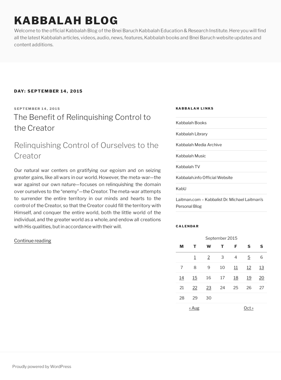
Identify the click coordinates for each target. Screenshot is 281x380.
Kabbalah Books (191, 122)
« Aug (194, 307)
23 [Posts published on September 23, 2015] (208, 287)
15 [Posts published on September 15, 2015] (195, 277)
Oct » (248, 307)
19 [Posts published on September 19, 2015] (249, 277)
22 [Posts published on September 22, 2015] (195, 287)
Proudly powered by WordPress (41, 366)
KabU (181, 188)
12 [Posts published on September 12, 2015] (249, 267)
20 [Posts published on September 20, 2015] (261, 277)
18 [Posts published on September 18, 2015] (236, 277)
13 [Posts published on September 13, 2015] (261, 267)
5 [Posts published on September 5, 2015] (249, 257)
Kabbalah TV (188, 166)
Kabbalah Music (191, 155)
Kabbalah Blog (66, 20)
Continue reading (32, 240)
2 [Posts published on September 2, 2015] (208, 257)
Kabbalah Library (191, 133)
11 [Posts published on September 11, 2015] (236, 267)
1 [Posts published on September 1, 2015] (195, 257)
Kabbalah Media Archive (199, 144)
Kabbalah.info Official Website (204, 177)
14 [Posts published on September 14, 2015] (181, 277)
